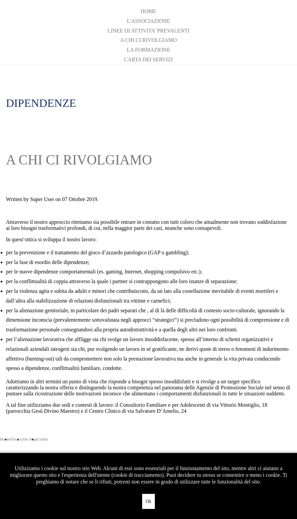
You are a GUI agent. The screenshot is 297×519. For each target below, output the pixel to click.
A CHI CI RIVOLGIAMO (148, 40)
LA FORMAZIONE (148, 50)
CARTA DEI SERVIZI (148, 59)
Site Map (29, 439)
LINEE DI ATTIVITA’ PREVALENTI (149, 31)
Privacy (16, 439)
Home (148, 11)
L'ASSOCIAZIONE (148, 21)
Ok (148, 501)
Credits (42, 439)
